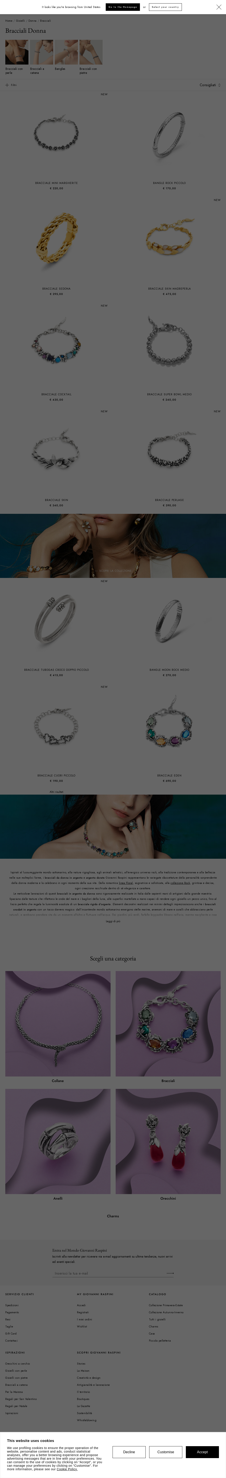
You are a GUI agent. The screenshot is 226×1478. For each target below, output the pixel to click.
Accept (202, 1452)
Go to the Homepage (123, 7)
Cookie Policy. (67, 1469)
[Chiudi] (219, 7)
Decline (129, 1452)
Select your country (165, 7)
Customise (165, 1452)
